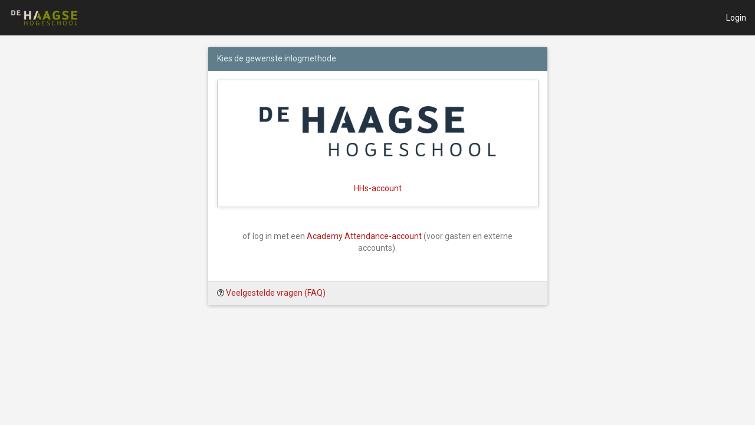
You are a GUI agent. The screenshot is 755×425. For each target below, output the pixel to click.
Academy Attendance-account (364, 236)
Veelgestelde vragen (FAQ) (276, 293)
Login (736, 17)
